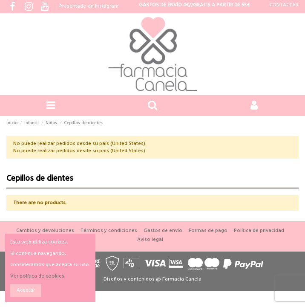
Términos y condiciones (109, 231)
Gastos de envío (163, 231)
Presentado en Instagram (89, 6)
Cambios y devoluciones (45, 231)
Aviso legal (150, 239)
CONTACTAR (284, 5)
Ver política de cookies (37, 276)
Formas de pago (208, 231)
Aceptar (26, 290)
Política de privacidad (259, 231)
